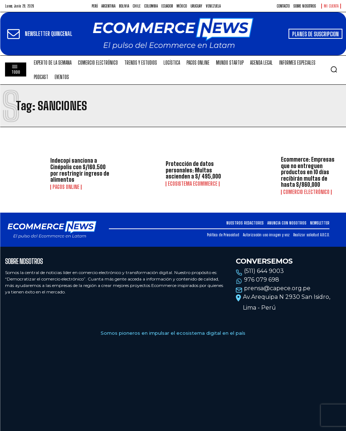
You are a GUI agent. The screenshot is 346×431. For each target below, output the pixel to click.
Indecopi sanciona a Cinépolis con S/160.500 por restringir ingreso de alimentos (79, 170)
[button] (334, 69)
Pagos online (65, 187)
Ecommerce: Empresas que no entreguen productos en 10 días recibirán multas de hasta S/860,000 (308, 172)
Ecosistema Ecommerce (192, 183)
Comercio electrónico (306, 192)
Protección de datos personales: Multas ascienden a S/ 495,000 (193, 170)
